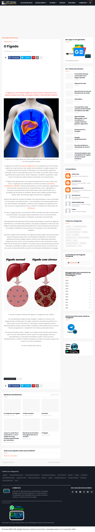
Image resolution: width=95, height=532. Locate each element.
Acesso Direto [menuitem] (40, 3)
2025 (78, 281)
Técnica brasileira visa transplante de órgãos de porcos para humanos (82, 156)
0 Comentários (26, 51)
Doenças (84, 232)
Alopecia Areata (80, 83)
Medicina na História (83, 237)
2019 (78, 297)
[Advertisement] (47, 21)
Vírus (79, 245)
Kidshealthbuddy (78, 202)
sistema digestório (28, 166)
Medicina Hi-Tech (71, 237)
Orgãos (15, 42)
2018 (78, 300)
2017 (78, 302)
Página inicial (8, 42)
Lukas (74, 209)
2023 (78, 286)
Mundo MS (73, 263)
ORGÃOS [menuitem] (62, 3)
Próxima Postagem (54, 462)
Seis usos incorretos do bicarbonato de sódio (82, 92)
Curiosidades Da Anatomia (73, 229)
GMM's (74, 529)
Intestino (45, 413)
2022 (78, 289)
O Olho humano (28, 413)
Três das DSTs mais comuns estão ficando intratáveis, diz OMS (82, 109)
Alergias (68, 226)
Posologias (83, 243)
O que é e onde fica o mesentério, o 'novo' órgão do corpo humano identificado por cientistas (11, 436)
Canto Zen (75, 174)
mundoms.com (35, 529)
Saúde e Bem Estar (71, 245)
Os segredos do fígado (12, 413)
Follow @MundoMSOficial (10, 38)
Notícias (68, 240)
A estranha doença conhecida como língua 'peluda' (81, 75)
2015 (78, 308)
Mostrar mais (55, 394)
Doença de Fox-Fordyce (80, 130)
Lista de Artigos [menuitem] (26, 3)
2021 (78, 291)
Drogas (68, 234)
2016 (78, 305)
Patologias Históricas (72, 243)
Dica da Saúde (62, 475)
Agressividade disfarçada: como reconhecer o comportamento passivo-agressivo (81, 120)
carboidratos (8, 186)
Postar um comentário (10, 456)
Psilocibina (78, 99)
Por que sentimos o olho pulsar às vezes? (82, 146)
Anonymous (76, 195)
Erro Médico (75, 234)
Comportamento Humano (79, 226)
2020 (78, 294)
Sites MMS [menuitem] (71, 3)
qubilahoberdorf (78, 188)
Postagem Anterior (8, 462)
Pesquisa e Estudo (73, 478)
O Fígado (45, 433)
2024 (78, 283)
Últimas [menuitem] (52, 3)
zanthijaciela (76, 181)
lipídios (17, 186)
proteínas (51, 184)
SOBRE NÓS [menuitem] (83, 3)
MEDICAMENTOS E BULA (8, 478)
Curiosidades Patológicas (73, 232)
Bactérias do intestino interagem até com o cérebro (31, 434)
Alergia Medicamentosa (80, 138)
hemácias (31, 208)
